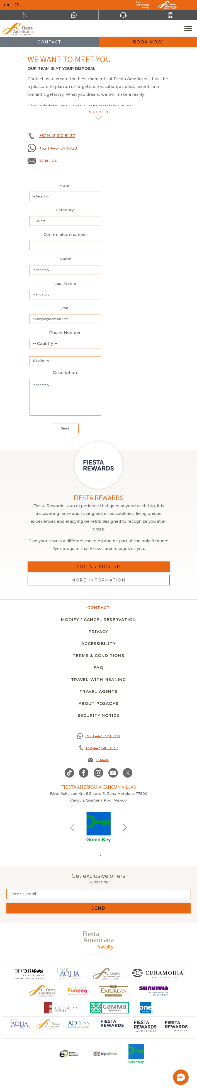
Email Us (48, 160)
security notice (99, 715)
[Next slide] (124, 827)
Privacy (98, 631)
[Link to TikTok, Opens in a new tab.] (69, 773)
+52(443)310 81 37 (57, 135)
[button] (181, 1077)
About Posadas (99, 703)
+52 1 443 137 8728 (58, 148)
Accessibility (98, 643)
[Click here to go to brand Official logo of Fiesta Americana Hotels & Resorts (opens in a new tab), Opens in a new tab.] (48, 1023)
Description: (65, 372)
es (16, 5)
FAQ (98, 667)
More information (98, 580)
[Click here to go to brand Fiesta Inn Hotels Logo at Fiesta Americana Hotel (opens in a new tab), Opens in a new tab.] (61, 1007)
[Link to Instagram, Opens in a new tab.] (98, 773)
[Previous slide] (72, 827)
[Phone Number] (123, 15)
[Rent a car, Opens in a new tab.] (24, 15)
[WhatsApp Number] (73, 15)
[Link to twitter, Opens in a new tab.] (127, 773)
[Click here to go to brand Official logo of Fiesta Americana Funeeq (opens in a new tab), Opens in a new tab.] (77, 990)
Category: (65, 209)
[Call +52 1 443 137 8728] (98, 735)
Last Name (65, 283)
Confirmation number (65, 234)
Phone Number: (65, 332)
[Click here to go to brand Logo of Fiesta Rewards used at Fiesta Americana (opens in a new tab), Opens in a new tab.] (112, 1026)
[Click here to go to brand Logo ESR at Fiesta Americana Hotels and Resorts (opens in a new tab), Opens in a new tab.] (68, 1054)
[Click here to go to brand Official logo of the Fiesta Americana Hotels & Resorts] (42, 990)
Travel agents (98, 691)
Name (65, 259)
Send (98, 908)
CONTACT (98, 607)
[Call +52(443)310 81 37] (172, 15)
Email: (65, 308)
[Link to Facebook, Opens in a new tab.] (84, 773)
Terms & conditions (98, 655)
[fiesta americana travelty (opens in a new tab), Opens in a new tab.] (98, 940)
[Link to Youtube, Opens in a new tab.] (113, 773)
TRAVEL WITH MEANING (98, 679)
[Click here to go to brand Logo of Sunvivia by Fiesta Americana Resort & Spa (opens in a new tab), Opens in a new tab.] (153, 990)
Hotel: (65, 185)
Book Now (147, 42)
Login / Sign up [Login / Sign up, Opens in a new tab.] (98, 566)
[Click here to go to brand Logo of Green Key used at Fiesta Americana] (136, 1054)
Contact (49, 42)
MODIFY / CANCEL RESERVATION (98, 619)
